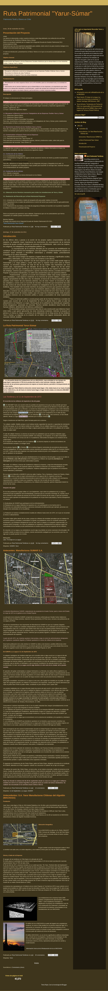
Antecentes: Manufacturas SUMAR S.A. (23, 550)
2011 (79, 126)
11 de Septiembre (15, 791)
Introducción (9, 236)
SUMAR (12, 546)
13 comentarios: (40, 788)
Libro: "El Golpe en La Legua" (12, 540)
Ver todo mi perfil (80, 194)
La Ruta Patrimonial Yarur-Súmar (19, 325)
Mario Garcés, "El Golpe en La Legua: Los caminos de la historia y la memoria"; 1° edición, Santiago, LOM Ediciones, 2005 (89, 99)
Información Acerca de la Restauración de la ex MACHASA (44, 948)
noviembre (82, 129)
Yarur (17, 546)
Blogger (64, 985)
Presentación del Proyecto (16, 33)
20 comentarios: (40, 955)
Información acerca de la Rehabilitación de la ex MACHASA (90, 93)
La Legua (24, 791)
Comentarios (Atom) (18, 967)
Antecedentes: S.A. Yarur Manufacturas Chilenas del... (90, 132)
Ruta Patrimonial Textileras (95, 156)
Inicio (36, 963)
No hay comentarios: (41, 226)
